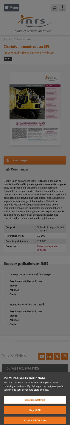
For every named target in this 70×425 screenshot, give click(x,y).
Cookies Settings (35, 401)
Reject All (35, 411)
